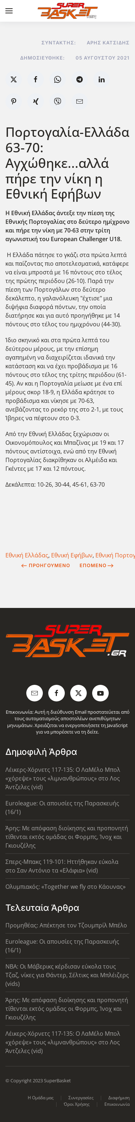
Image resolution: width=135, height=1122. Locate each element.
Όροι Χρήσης (77, 1104)
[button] (9, 11)
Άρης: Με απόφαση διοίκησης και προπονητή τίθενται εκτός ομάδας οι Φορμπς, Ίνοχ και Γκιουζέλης (66, 836)
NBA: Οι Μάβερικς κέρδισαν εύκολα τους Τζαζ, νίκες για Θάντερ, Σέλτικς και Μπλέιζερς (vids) (67, 975)
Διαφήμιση (119, 1098)
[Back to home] (67, 11)
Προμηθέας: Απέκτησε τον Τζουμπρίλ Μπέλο (66, 925)
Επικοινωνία (117, 1104)
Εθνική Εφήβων (72, 555)
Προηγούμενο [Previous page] (45, 565)
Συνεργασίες (81, 1098)
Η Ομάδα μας (41, 1098)
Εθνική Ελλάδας (26, 555)
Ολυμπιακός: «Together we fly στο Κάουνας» (65, 887)
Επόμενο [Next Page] (97, 565)
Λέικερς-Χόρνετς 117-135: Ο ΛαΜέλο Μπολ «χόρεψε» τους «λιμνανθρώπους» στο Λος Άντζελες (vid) (62, 778)
